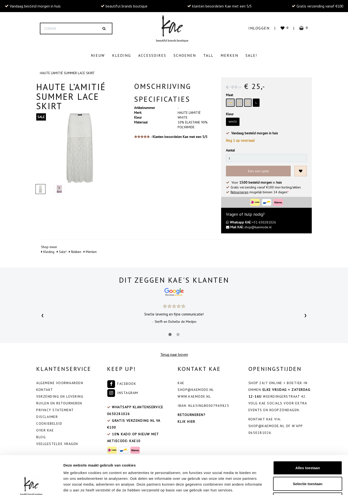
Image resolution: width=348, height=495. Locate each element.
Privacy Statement (55, 409)
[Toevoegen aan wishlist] (300, 170)
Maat (229, 94)
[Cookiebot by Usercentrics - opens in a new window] (31, 485)
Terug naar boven (174, 353)
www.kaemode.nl (194, 395)
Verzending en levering (59, 395)
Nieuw (98, 55)
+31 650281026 (251, 221)
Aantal (230, 149)
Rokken (75, 250)
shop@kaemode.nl (249, 226)
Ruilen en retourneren (59, 402)
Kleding (121, 55)
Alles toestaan (307, 432)
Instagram (122, 391)
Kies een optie (258, 170)
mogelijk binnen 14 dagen (260, 191)
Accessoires (152, 55)
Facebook (121, 382)
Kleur (230, 113)
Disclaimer (47, 415)
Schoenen (185, 55)
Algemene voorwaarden (59, 382)
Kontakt (44, 388)
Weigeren (307, 463)
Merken (229, 55)
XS (230, 101)
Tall (208, 55)
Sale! (251, 55)
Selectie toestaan (308, 447)
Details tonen (261, 485)
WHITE (233, 120)
